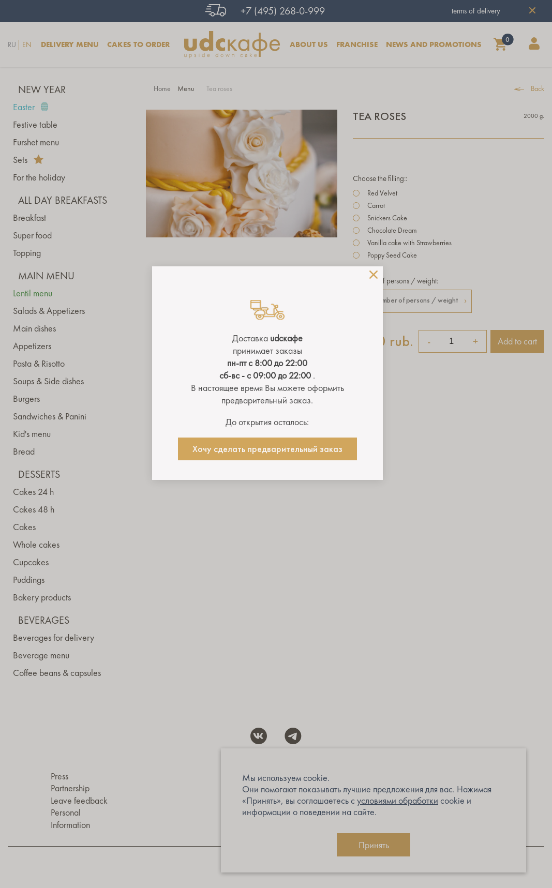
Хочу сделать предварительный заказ (267, 449)
